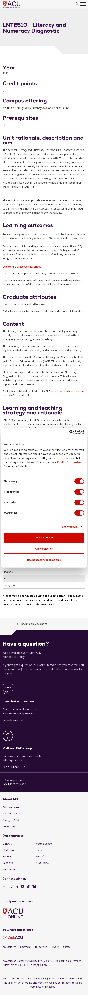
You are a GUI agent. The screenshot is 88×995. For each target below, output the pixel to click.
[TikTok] (28, 887)
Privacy (55, 946)
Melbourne (9, 869)
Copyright (25, 946)
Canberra (8, 862)
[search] (77, 4)
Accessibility (9, 946)
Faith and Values (12, 807)
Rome (39, 850)
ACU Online (42, 862)
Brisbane (8, 856)
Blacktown (9, 850)
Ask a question (14, 780)
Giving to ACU (11, 820)
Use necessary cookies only (44, 559)
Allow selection (44, 548)
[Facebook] (4, 887)
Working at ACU (12, 813)
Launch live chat (13, 720)
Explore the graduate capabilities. (22, 266)
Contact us (9, 826)
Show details (70, 526)
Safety (66, 946)
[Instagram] (10, 887)
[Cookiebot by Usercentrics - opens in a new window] (69, 432)
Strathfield (42, 856)
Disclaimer (41, 946)
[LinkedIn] (16, 887)
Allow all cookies (44, 537)
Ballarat (7, 843)
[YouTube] (22, 887)
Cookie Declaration (69, 462)
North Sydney (44, 843)
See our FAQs (11, 767)
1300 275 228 (18, 784)
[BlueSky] (34, 887)
